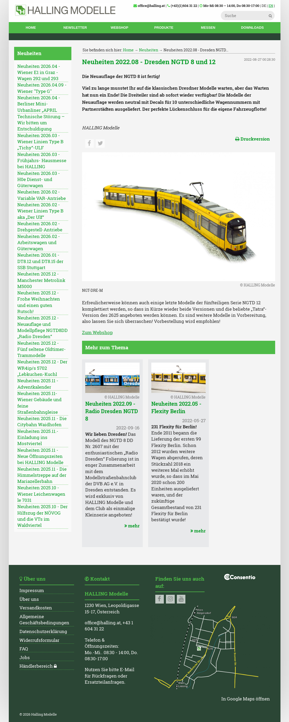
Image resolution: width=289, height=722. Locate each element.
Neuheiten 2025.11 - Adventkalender (37, 384)
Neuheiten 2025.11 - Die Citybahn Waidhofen (42, 422)
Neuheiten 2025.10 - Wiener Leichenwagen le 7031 (41, 494)
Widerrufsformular (39, 640)
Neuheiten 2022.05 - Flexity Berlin (176, 407)
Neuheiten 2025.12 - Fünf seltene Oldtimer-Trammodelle (41, 349)
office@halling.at (103, 623)
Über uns (29, 599)
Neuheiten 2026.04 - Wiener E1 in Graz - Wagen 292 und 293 (38, 72)
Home (31, 28)
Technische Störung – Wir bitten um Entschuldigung (41, 123)
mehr (131, 526)
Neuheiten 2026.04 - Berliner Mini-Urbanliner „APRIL (38, 104)
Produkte (163, 28)
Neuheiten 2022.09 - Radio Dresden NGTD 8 (111, 411)
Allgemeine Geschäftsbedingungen (44, 620)
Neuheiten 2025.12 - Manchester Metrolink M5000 (41, 280)
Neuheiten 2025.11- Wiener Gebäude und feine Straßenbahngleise (39, 403)
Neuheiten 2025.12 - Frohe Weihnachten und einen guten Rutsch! (38, 302)
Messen (208, 28)
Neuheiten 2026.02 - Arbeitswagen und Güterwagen (38, 242)
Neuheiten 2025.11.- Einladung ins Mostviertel (37, 437)
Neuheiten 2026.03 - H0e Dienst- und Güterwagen (38, 179)
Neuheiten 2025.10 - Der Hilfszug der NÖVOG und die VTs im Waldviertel (42, 516)
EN (270, 5)
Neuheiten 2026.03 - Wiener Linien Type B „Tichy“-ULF (40, 142)
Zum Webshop (97, 332)
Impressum (31, 590)
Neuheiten (148, 49)
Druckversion (252, 139)
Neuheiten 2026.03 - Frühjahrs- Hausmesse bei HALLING (41, 160)
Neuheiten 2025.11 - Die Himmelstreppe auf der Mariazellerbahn (42, 475)
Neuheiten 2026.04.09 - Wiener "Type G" (42, 88)
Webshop (119, 28)
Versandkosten (35, 608)
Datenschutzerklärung (43, 631)
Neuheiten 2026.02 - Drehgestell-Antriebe (39, 227)
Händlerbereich (36, 666)
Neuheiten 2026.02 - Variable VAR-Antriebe (41, 195)
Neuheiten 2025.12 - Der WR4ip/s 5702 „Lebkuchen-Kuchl (42, 368)
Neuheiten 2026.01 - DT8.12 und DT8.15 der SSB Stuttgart (40, 261)
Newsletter (75, 28)
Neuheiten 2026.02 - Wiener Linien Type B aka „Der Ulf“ (40, 211)
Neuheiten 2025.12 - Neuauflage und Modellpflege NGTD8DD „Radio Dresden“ (42, 327)
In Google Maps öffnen (245, 699)
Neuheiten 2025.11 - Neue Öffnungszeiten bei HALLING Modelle (40, 456)
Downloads (252, 28)
